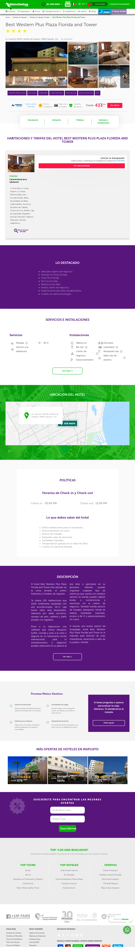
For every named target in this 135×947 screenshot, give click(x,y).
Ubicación (56, 120)
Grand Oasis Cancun (69, 869)
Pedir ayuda (109, 722)
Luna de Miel (34, 941)
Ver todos (67, 369)
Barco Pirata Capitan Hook (28, 886)
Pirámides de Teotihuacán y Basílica (28, 878)
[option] (28, 770)
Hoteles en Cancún (13, 932)
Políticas (80, 120)
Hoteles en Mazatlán (14, 935)
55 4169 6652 (119, 161)
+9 (124, 76)
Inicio (7, 17)
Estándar (13, 176)
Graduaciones (34, 938)
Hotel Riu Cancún (69, 882)
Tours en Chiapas (13, 944)
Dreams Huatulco (110, 869)
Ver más (67, 655)
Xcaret (28, 869)
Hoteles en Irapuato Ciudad (39, 17)
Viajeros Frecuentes (37, 932)
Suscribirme (68, 827)
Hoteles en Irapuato (20, 17)
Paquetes (33, 944)
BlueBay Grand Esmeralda (110, 873)
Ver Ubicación (66, 39)
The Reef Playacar (110, 882)
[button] (53, 11)
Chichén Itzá (28, 882)
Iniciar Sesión (100, 4)
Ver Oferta (114, 105)
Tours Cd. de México (14, 938)
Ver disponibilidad (82, 166)
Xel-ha (28, 873)
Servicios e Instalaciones (103, 121)
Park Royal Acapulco (110, 878)
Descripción (33, 120)
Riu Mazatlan (69, 873)
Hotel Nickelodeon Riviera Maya (69, 878)
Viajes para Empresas (37, 935)
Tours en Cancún (13, 941)
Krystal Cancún (69, 886)
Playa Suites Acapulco (110, 886)
